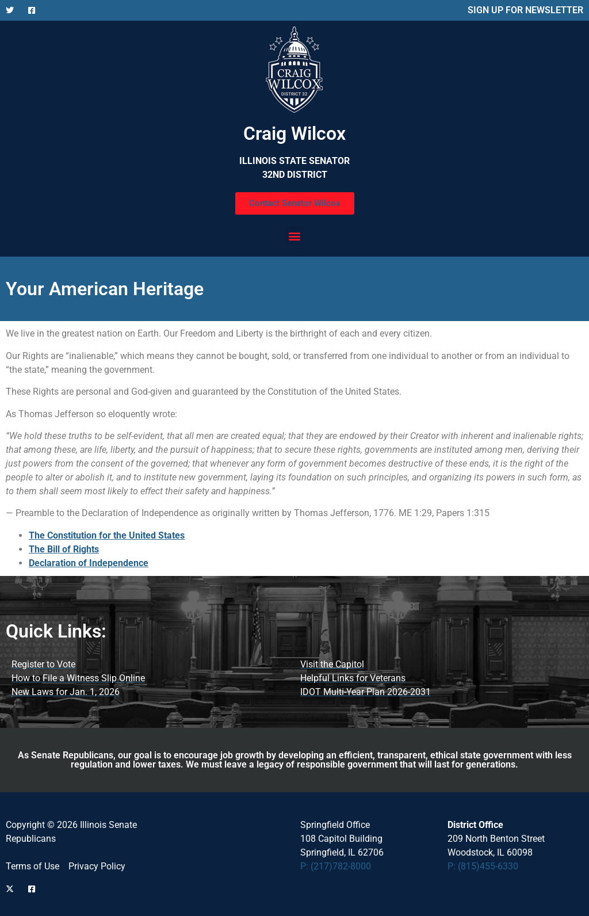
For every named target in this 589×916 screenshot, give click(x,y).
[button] (294, 235)
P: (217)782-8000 (335, 866)
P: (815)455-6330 (483, 866)
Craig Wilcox (294, 133)
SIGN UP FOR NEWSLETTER (525, 10)
